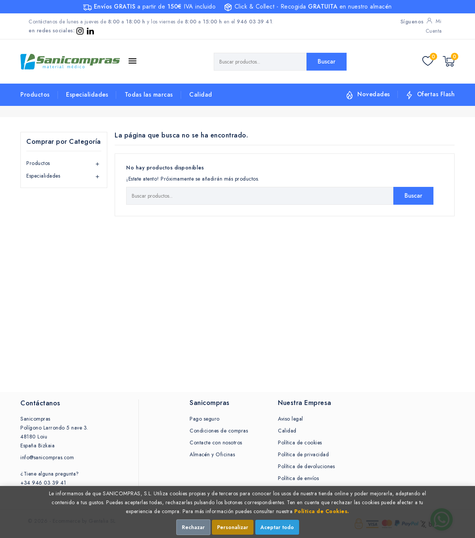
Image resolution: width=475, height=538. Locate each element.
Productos (35, 94)
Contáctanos (40, 403)
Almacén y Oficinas (212, 454)
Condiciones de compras (219, 430)
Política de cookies (300, 442)
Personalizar (232, 527)
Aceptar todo (277, 527)
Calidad (200, 94)
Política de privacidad (303, 454)
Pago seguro (205, 418)
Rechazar (193, 527)
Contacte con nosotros (216, 442)
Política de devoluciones (306, 466)
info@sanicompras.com (47, 457)
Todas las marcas (149, 94)
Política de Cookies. (321, 511)
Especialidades (87, 94)
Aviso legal (290, 418)
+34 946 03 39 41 (43, 482)
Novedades (373, 94)
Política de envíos (298, 478)
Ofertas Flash (436, 94)
